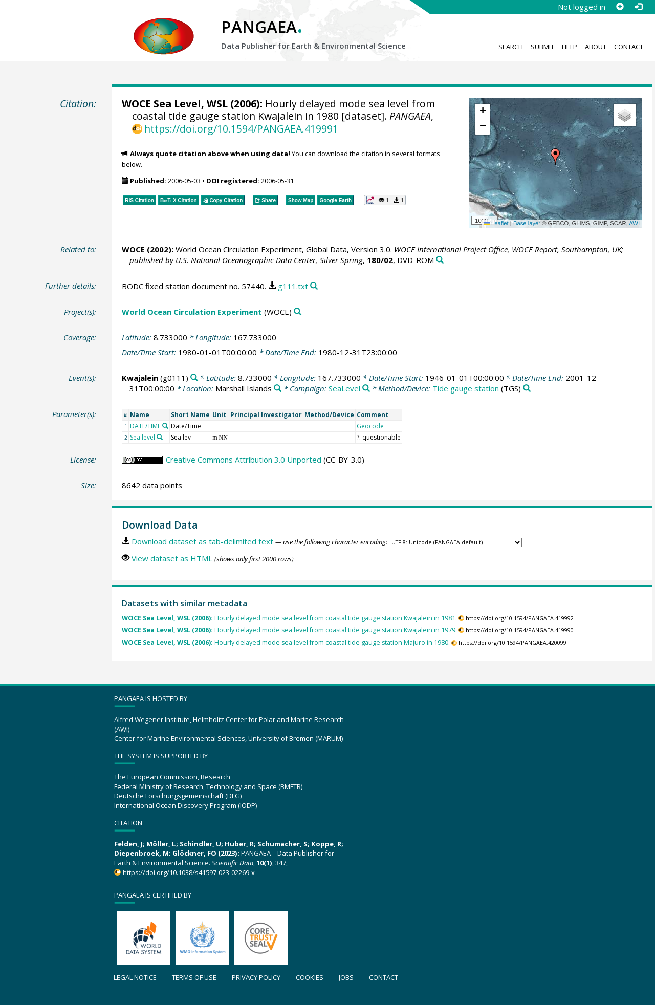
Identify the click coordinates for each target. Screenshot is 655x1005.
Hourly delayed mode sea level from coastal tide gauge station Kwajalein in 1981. (289, 618)
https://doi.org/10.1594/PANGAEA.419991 (241, 129)
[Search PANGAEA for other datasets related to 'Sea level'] (160, 437)
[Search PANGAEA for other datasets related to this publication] (440, 260)
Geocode (370, 426)
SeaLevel (344, 388)
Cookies (309, 977)
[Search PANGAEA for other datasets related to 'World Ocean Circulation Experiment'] (297, 312)
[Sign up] (619, 7)
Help (569, 46)
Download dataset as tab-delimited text (202, 541)
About (595, 46)
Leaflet (496, 223)
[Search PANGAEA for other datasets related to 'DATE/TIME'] (165, 426)
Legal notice (135, 977)
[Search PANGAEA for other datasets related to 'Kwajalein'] (194, 378)
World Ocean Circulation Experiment (192, 312)
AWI (634, 223)
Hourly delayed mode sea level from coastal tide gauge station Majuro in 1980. (286, 642)
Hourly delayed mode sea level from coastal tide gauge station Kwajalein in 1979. (289, 630)
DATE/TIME (145, 426)
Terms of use (194, 977)
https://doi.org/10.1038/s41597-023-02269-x (189, 872)
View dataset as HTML (172, 558)
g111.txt (293, 286)
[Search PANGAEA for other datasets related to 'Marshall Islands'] (277, 388)
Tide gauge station (465, 388)
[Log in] (638, 7)
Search (510, 46)
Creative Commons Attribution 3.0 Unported (243, 459)
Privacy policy (256, 977)
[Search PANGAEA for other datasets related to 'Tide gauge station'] (527, 388)
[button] (555, 156)
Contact (628, 46)
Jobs (346, 977)
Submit (542, 46)
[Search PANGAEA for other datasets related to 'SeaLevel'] (366, 388)
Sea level (142, 437)
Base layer (526, 223)
